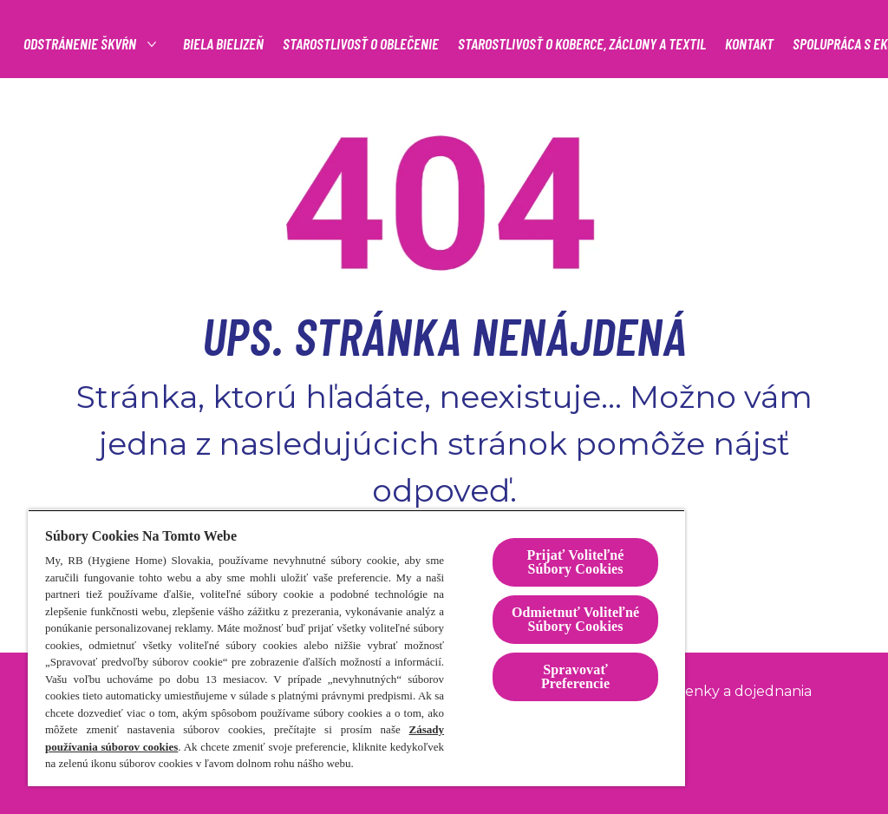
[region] (356, 647)
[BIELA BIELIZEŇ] (518, 43)
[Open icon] (840, 43)
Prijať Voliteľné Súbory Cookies (575, 562)
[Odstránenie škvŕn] (375, 43)
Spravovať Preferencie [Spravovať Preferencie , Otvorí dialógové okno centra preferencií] (575, 676)
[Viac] (766, 43)
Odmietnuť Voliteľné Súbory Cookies (575, 619)
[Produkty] (244, 43)
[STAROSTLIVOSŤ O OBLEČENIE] (656, 43)
